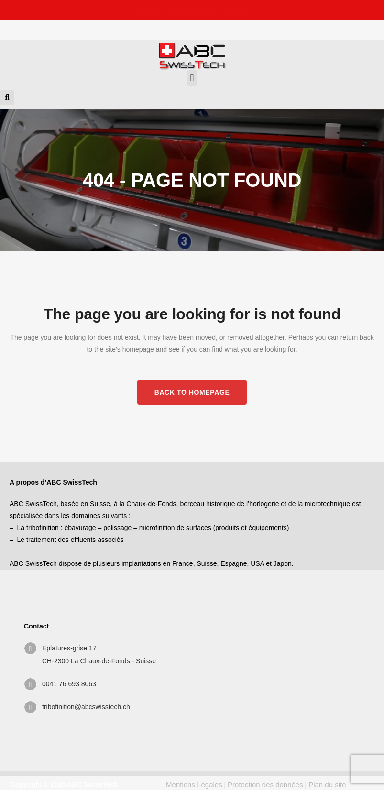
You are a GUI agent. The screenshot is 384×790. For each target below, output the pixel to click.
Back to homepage (192, 392)
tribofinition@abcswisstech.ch (86, 707)
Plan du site (327, 784)
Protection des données (265, 784)
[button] (192, 78)
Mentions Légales (194, 784)
